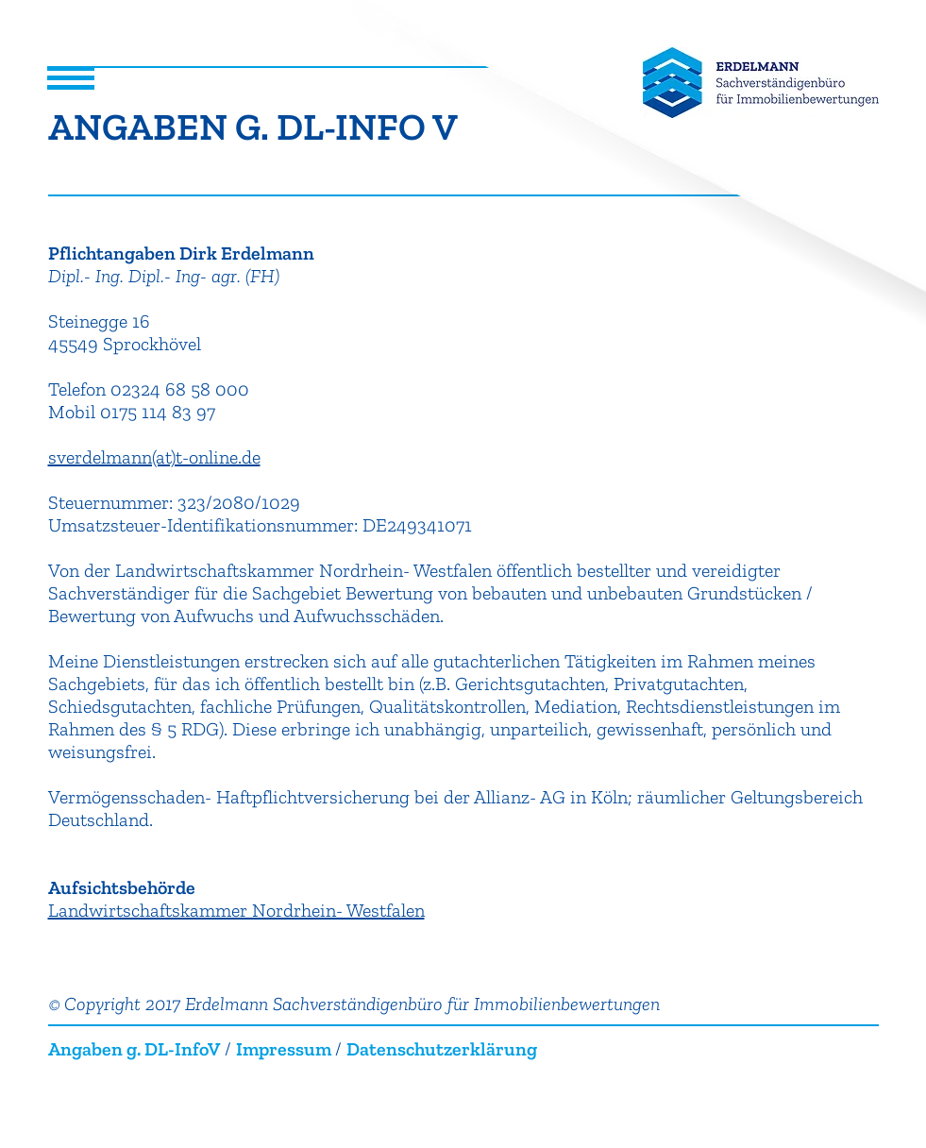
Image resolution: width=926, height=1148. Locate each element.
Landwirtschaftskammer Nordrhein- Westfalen (236, 910)
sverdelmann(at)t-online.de (154, 457)
